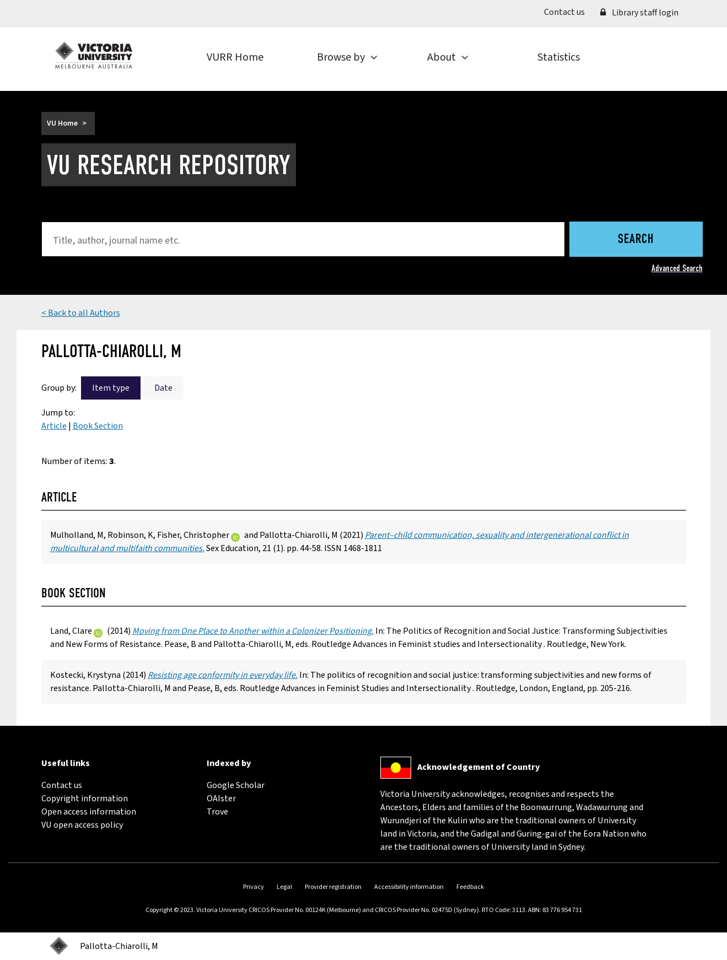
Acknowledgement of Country (478, 767)
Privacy (253, 887)
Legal (284, 887)
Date (163, 388)
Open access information (88, 812)
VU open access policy (82, 825)
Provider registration (333, 887)
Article (54, 426)
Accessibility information (409, 887)
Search (636, 239)
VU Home (62, 123)
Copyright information (84, 798)
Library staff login (639, 13)
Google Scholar (236, 785)
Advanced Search (677, 268)
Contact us (568, 11)
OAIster (221, 798)
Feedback (470, 887)
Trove (217, 812)
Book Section (98, 426)
